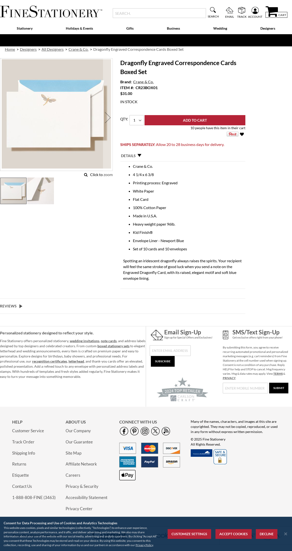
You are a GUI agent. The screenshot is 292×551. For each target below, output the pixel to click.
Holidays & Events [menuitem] (79, 28)
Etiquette (20, 475)
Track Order (23, 441)
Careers (73, 475)
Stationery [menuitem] (25, 28)
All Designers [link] (53, 49)
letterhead (76, 361)
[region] (146, 534)
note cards (109, 341)
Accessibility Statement (86, 497)
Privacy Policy (144, 545)
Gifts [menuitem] (130, 28)
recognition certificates (49, 361)
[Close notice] (286, 534)
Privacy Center (79, 508)
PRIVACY (229, 378)
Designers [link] (28, 49)
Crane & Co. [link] (78, 49)
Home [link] (10, 49)
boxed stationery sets (113, 346)
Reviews (8, 306)
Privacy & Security (82, 486)
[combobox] (159, 13)
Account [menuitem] (255, 16)
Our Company (78, 430)
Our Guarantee (79, 441)
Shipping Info (23, 453)
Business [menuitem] (173, 28)
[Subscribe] (163, 361)
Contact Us (22, 486)
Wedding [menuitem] (220, 28)
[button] (108, 117)
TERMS (278, 373)
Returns (19, 463)
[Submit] (278, 388)
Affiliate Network (81, 463)
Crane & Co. (143, 81)
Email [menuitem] (229, 16)
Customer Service (28, 430)
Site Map (73, 453)
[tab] (182, 155)
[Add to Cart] (195, 120)
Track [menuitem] (242, 16)
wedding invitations (84, 341)
